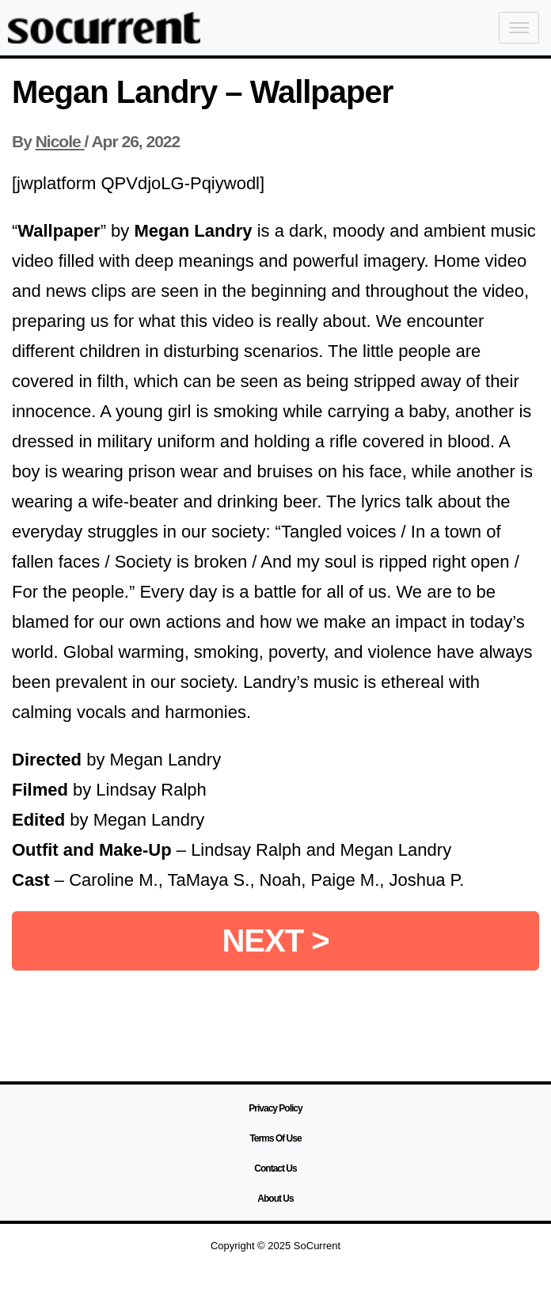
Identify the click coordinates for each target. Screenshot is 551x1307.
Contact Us (275, 1168)
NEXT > (275, 940)
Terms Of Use (275, 1138)
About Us (275, 1198)
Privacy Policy (275, 1108)
